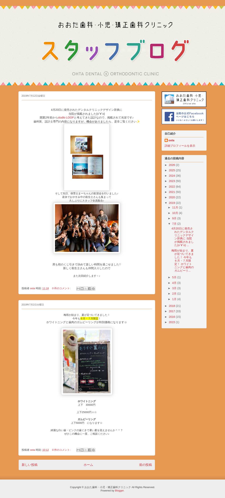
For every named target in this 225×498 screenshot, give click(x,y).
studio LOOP (66, 117)
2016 (172, 316)
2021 (172, 192)
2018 (172, 305)
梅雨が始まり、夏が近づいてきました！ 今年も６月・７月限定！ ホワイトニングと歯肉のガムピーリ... (182, 260)
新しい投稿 (30, 464)
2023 (172, 181)
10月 (175, 213)
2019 (172, 202)
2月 (174, 293)
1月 (174, 299)
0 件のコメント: (61, 288)
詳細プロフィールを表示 (180, 145)
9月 (174, 218)
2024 (172, 175)
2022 (172, 186)
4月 (174, 282)
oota (172, 140)
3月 (174, 288)
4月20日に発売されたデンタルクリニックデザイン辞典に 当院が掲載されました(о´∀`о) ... (182, 237)
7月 (174, 223)
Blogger (119, 490)
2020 (172, 197)
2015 (172, 322)
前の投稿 (145, 464)
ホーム (88, 464)
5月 (174, 277)
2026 (172, 165)
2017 (172, 311)
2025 (172, 170)
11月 (175, 207)
